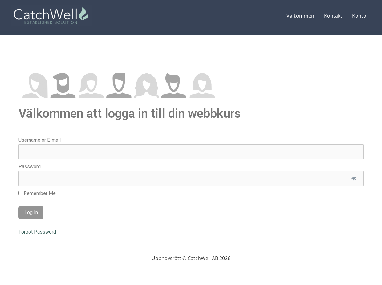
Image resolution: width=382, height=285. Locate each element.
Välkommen (300, 15)
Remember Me (37, 193)
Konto (359, 15)
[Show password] (353, 178)
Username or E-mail (39, 140)
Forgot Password (37, 232)
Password (29, 166)
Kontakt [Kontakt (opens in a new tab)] (333, 15)
